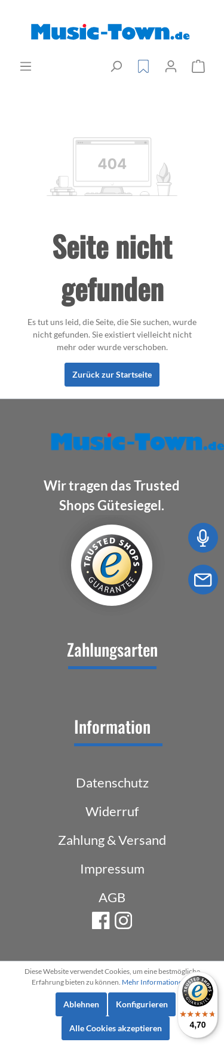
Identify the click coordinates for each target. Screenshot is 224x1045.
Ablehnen (81, 1004)
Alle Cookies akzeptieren (115, 1028)
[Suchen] (116, 66)
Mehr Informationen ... (157, 981)
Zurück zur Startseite (112, 374)
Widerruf (112, 811)
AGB (112, 897)
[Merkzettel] (143, 66)
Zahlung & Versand (112, 840)
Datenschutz (112, 782)
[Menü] (25, 66)
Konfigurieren (142, 1004)
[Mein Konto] (171, 66)
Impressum (112, 868)
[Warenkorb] (198, 66)
